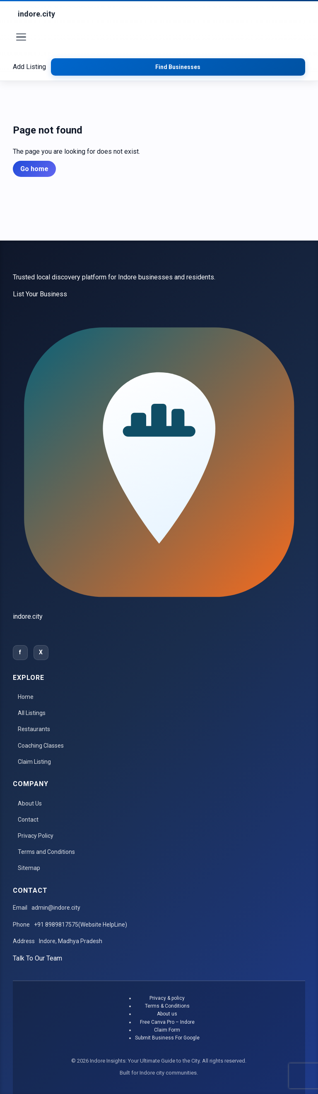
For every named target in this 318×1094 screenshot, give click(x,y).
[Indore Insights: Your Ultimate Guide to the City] (36, 14)
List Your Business (40, 294)
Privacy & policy (167, 998)
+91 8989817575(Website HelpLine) (80, 924)
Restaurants (34, 729)
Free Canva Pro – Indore (167, 1022)
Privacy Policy (35, 835)
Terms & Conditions (167, 1006)
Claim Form (167, 1030)
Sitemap (29, 868)
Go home (34, 169)
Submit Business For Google (167, 1038)
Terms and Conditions (46, 852)
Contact (28, 819)
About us (167, 1014)
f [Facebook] (20, 652)
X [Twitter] (41, 652)
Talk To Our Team (37, 958)
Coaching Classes (41, 745)
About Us (30, 803)
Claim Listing (34, 761)
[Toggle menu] (21, 38)
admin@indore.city (55, 907)
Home (26, 697)
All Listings (32, 713)
